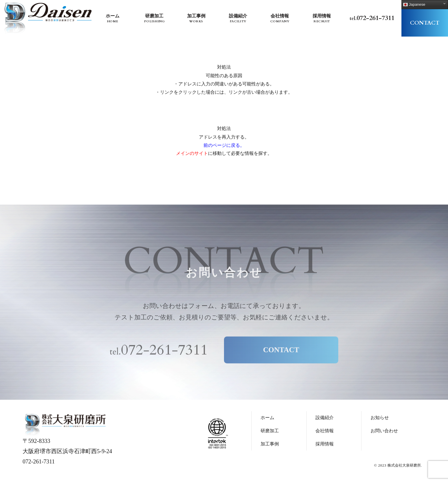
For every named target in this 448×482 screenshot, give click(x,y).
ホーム (112, 18)
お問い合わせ (384, 432)
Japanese (414, 4)
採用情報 (321, 18)
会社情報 (279, 18)
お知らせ (380, 419)
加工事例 (196, 18)
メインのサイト (192, 153)
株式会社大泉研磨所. (404, 467)
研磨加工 (154, 18)
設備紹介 (237, 18)
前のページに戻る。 (224, 145)
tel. (372, 18)
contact (424, 23)
